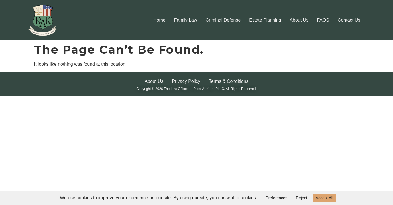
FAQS (323, 20)
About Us (299, 20)
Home (159, 20)
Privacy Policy (186, 81)
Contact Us (349, 20)
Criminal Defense (223, 20)
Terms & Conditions (229, 81)
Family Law (185, 20)
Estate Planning (265, 20)
